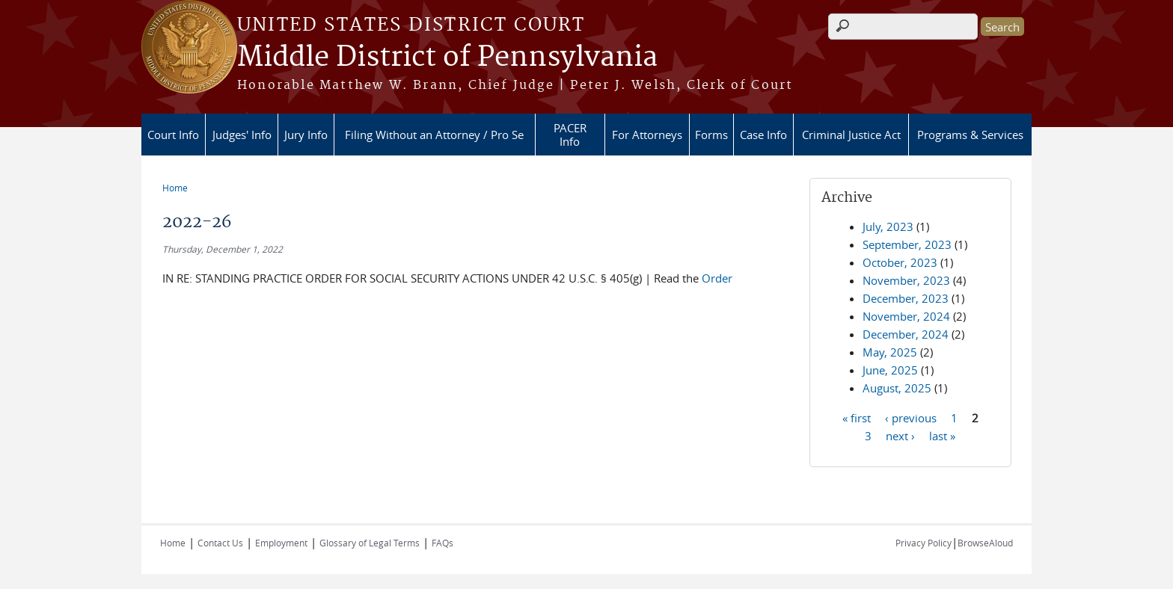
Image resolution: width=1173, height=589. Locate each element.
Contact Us (220, 543)
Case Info (763, 134)
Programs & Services (970, 134)
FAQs (442, 543)
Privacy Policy (923, 543)
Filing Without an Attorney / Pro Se (434, 134)
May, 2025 (890, 352)
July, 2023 (888, 226)
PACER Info (570, 134)
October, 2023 (900, 262)
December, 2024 (906, 334)
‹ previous (911, 417)
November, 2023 (906, 280)
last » (942, 435)
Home (175, 188)
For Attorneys (647, 134)
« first (856, 417)
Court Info (173, 134)
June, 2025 (890, 370)
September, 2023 (907, 244)
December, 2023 (906, 298)
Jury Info (306, 134)
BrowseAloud (985, 543)
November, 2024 (906, 316)
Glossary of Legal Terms (369, 543)
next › (900, 435)
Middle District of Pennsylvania (447, 57)
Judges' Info (242, 134)
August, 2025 (897, 387)
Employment (281, 543)
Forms (711, 134)
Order (717, 278)
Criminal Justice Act (851, 134)
